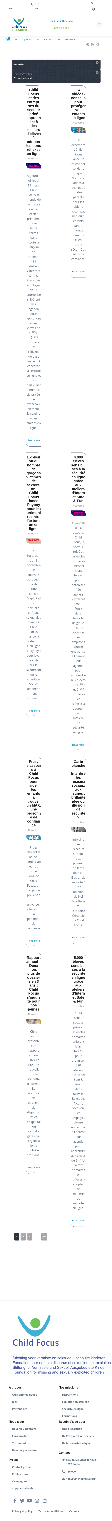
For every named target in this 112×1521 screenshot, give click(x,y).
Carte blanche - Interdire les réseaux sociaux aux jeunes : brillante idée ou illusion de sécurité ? (78, 789)
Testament (19, 1443)
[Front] (19, 24)
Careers (74, 1511)
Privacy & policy (22, 1511)
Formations (69, 1416)
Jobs (15, 1402)
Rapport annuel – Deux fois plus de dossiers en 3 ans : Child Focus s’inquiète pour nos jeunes (33, 983)
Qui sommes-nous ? (24, 1394)
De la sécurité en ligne (76, 1443)
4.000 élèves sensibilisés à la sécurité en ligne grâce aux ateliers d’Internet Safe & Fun (78, 479)
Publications (20, 1474)
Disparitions (70, 1394)
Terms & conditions (51, 1511)
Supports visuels (22, 1488)
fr (10, 8)
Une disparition (72, 1429)
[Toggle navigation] (99, 24)
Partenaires (19, 1409)
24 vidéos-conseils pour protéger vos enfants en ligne (78, 104)
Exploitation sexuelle (75, 1402)
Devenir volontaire (24, 1429)
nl (10, 4)
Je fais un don (61, 27)
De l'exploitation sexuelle (78, 1436)
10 (44, 1236)
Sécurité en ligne (73, 1409)
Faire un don (20, 1436)
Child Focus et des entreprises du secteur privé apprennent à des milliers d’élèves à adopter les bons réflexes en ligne (33, 121)
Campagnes (19, 1481)
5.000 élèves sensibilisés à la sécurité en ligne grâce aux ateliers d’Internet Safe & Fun (78, 979)
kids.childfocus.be (62, 21)
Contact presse (21, 1467)
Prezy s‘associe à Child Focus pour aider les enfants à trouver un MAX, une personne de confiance (33, 793)
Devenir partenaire (24, 1450)
